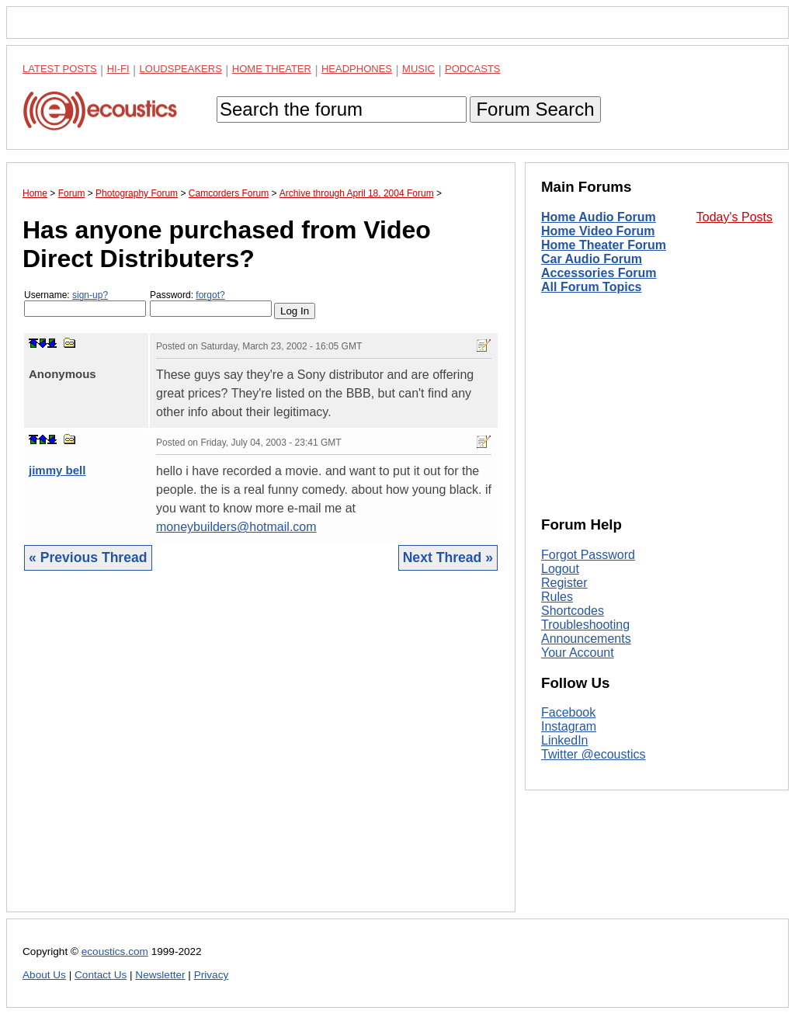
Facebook (568, 712)
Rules (557, 596)
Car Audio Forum (591, 259)
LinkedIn (564, 740)
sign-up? (90, 295)
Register (564, 582)
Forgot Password (588, 554)
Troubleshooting (585, 624)
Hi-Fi (118, 69)
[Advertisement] (261, 753)
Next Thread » (448, 557)
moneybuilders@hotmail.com (236, 526)
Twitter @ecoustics (593, 754)
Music (418, 69)
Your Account (577, 652)
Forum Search (535, 109)
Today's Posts (734, 217)
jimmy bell (57, 470)
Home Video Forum (597, 231)
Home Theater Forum (603, 245)
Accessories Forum (599, 273)
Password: (211, 303)
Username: (85, 303)
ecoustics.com (115, 951)
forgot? (210, 295)
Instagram (568, 726)
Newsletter (160, 975)
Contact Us (101, 975)
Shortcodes (572, 610)
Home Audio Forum (598, 217)
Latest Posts (60, 69)
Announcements (586, 638)
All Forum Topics (591, 286)
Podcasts (473, 69)
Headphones (356, 69)
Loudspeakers (181, 69)
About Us (44, 975)
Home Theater (271, 69)
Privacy (211, 975)
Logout (560, 568)
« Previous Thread (88, 557)
